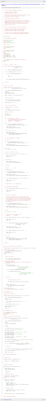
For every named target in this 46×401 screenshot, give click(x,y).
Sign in (44, 1)
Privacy (8, 399)
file (19, 7)
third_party (7, 4)
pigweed (2, 4)
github (11, 4)
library (43, 4)
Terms (10, 399)
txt (42, 399)
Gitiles (5, 399)
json (44, 399)
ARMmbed (16, 4)
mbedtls (20, 4)
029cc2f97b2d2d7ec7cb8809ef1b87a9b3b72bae (31, 4)
